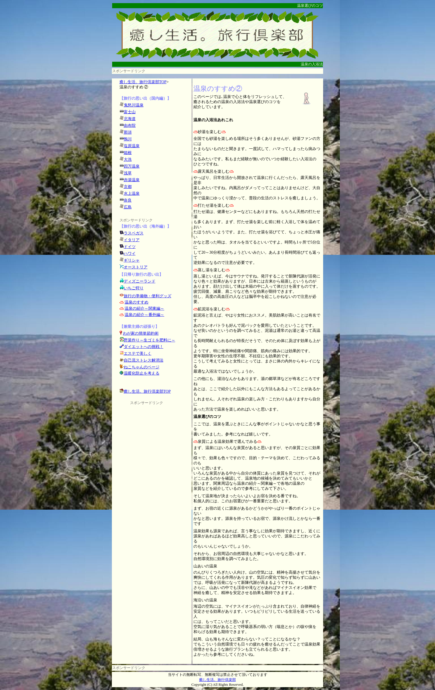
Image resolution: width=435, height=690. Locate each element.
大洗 (128, 159)
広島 (128, 207)
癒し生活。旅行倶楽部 (217, 680)
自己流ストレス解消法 (143, 360)
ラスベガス (134, 233)
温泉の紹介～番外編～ (144, 315)
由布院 (130, 125)
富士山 (130, 112)
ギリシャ (132, 260)
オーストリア (136, 267)
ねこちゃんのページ (141, 367)
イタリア (132, 240)
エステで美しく (138, 353)
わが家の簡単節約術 (141, 333)
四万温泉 (132, 166)
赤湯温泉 (132, 180)
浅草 (128, 173)
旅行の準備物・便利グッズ (147, 296)
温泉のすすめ (136, 302)
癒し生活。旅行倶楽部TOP (143, 82)
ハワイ (130, 253)
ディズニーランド (139, 281)
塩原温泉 (132, 146)
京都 (128, 187)
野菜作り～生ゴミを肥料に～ (149, 340)
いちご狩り (134, 288)
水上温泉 (132, 193)
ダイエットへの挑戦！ (141, 347)
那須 (128, 132)
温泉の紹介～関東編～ (144, 308)
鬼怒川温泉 (134, 105)
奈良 (128, 200)
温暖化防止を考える (141, 373)
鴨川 (128, 139)
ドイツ (130, 247)
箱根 (128, 153)
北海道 (130, 119)
